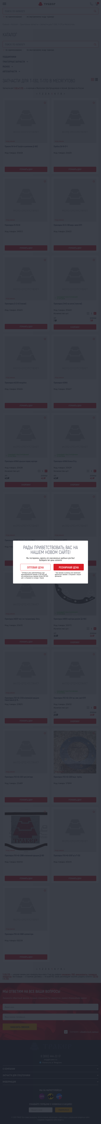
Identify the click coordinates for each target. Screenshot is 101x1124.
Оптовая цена (35, 567)
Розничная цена (69, 567)
